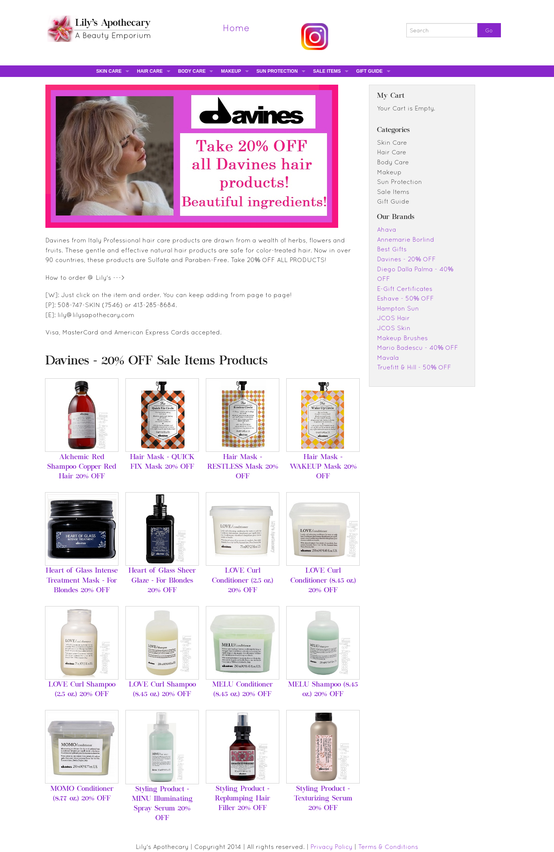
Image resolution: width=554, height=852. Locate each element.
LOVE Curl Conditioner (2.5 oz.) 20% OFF (242, 581)
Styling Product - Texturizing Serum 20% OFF (323, 799)
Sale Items (327, 71)
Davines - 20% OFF (406, 259)
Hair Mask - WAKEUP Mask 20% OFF (323, 467)
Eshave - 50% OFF (405, 298)
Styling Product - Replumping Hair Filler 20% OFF (242, 799)
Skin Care (109, 71)
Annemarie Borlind (405, 239)
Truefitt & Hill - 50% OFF (414, 367)
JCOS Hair (393, 317)
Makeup (231, 71)
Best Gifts (392, 249)
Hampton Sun (398, 308)
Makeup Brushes (402, 337)
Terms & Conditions (388, 846)
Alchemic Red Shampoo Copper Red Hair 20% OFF (81, 467)
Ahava (386, 229)
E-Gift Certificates (404, 288)
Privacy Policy (331, 846)
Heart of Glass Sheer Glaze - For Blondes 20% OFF (162, 581)
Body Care (192, 71)
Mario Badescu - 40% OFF (417, 347)
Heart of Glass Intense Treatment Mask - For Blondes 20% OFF (82, 581)
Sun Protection (277, 71)
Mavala (388, 357)
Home (236, 27)
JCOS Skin (393, 327)
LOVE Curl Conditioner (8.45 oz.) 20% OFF (323, 581)
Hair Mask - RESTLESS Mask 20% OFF (242, 467)
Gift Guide (369, 71)
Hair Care (150, 71)
